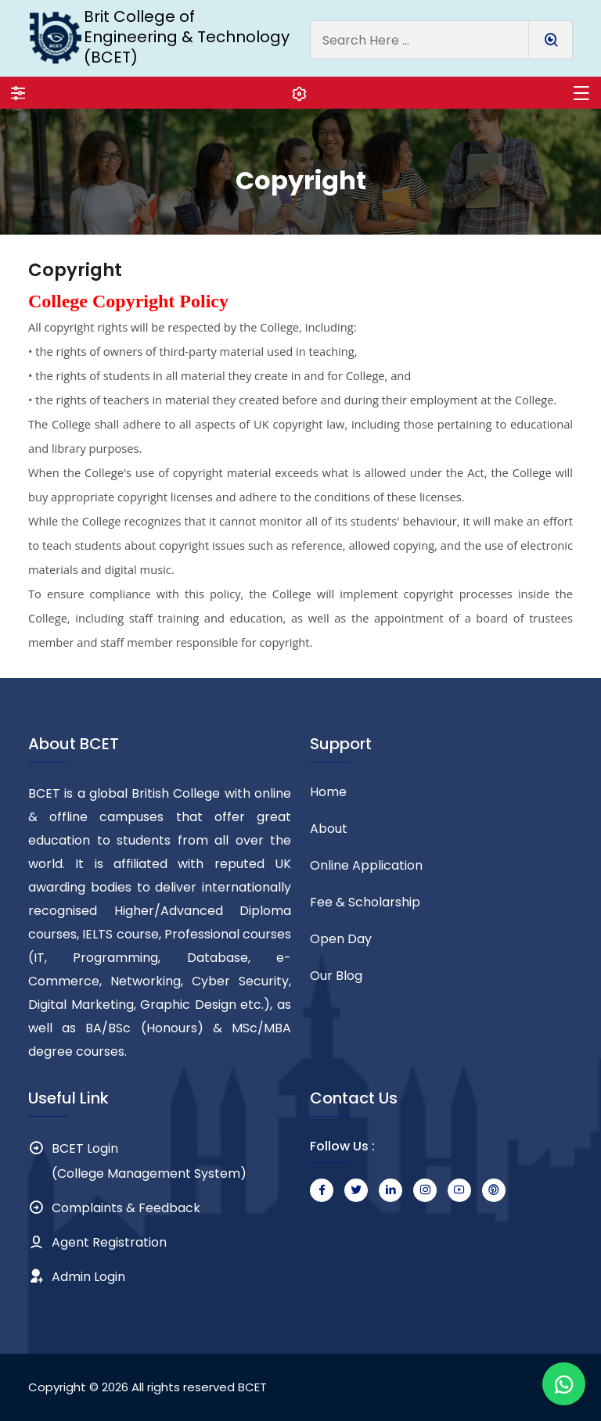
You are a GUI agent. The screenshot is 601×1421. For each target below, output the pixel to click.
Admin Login (88, 1277)
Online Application (366, 865)
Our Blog (336, 976)
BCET (252, 1387)
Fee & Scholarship (365, 902)
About (328, 829)
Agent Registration (109, 1242)
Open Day (341, 939)
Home (328, 792)
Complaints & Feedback (126, 1208)
